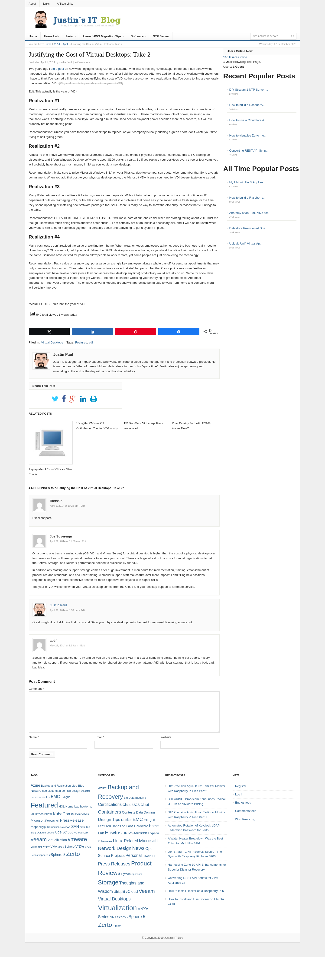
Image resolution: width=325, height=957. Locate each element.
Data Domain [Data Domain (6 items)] (145, 812)
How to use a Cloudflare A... (248, 120)
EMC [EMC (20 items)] (55, 796)
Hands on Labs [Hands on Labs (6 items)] (122, 826)
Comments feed (246, 811)
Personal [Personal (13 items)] (134, 855)
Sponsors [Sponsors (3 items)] (136, 874)
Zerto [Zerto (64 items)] (73, 854)
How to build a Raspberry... (247, 105)
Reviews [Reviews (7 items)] (65, 827)
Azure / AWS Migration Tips (101, 36)
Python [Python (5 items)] (125, 874)
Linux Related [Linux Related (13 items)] (125, 841)
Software (137, 36)
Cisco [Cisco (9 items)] (43, 790)
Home (33, 36)
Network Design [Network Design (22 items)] (114, 848)
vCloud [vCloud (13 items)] (67, 832)
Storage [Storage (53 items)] (108, 882)
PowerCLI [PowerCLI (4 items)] (149, 856)
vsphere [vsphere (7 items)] (43, 855)
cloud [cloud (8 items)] (51, 790)
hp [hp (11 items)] (90, 806)
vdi (91, 342)
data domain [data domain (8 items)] (63, 790)
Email (99, 737)
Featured (81, 342)
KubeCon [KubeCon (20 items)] (61, 814)
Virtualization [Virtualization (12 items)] (57, 840)
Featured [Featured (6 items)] (104, 826)
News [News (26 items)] (138, 848)
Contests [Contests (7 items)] (128, 812)
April (65, 44)
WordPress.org (245, 819)
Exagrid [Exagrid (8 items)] (65, 797)
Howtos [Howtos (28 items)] (113, 833)
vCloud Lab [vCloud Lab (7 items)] (81, 832)
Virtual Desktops (52, 342)
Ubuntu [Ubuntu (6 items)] (50, 832)
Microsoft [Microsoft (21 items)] (148, 840)
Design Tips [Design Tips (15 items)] (109, 819)
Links (46, 3)
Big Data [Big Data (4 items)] (129, 797)
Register (240, 786)
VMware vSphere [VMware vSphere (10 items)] (63, 846)
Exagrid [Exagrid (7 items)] (149, 820)
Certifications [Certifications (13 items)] (110, 804)
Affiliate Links (65, 3)
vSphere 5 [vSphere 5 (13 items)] (136, 916)
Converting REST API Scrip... (249, 150)
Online (235, 57)
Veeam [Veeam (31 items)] (147, 891)
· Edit (82, 505)
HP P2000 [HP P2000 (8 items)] (37, 814)
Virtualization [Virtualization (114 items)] (117, 908)
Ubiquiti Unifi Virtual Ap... (246, 243)
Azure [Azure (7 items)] (102, 788)
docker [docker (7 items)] (46, 797)
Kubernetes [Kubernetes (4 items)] (105, 841)
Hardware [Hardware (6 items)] (141, 826)
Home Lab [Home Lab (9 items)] (72, 806)
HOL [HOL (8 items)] (62, 806)
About (32, 3)
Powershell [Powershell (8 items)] (52, 820)
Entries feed (243, 802)
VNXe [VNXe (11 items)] (79, 846)
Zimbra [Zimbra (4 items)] (117, 926)
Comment (36, 688)
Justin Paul (58, 605)
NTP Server (161, 36)
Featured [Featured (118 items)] (44, 805)
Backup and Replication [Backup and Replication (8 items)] (56, 785)
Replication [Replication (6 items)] (53, 827)
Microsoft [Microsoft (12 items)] (37, 820)
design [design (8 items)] (76, 790)
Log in (239, 794)
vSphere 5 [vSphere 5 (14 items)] (57, 855)
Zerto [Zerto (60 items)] (105, 925)
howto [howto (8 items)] (84, 806)
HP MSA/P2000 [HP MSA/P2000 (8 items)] (135, 833)
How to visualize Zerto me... (247, 135)
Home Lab (51, 36)
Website (165, 737)
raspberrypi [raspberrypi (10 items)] (38, 827)
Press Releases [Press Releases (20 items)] (114, 863)
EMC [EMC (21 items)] (138, 819)
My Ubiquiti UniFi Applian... (247, 182)
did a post (57, 68)
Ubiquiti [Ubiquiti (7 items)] (41, 832)
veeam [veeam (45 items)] (39, 839)
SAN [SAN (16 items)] (75, 826)
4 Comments (82, 62)
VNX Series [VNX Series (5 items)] (118, 917)
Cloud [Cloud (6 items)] (144, 805)
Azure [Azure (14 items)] (35, 785)
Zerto (69, 36)
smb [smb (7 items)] (82, 827)
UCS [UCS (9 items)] (58, 832)
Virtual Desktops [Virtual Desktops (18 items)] (114, 898)
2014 (57, 44)
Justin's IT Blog (173, 937)
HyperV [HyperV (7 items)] (153, 833)
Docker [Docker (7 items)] (126, 820)
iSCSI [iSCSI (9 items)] (48, 814)
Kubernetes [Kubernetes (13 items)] (80, 814)
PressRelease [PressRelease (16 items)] (72, 820)
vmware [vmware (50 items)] (77, 839)
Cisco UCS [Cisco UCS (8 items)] (131, 805)
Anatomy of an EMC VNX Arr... (249, 213)
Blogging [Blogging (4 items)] (140, 797)
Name (34, 737)
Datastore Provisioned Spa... (248, 228)
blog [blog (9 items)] (74, 785)
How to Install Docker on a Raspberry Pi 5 (196, 891)
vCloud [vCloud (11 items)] (132, 891)
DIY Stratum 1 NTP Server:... (248, 89)
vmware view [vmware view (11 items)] (40, 846)
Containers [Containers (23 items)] (109, 811)
